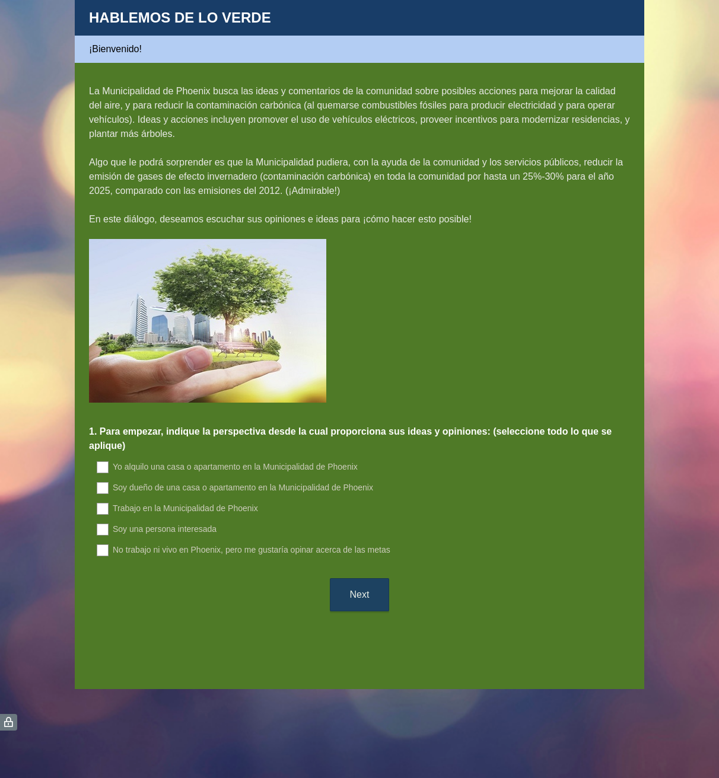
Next (360, 594)
